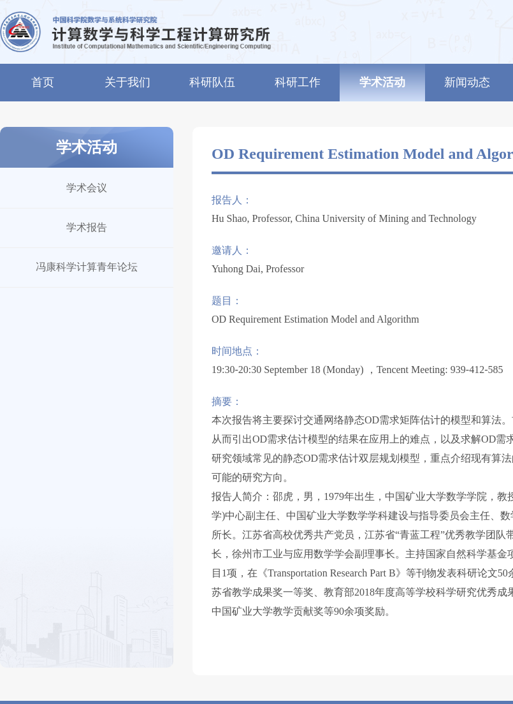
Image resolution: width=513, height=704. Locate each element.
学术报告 (86, 227)
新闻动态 (467, 82)
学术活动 (382, 82)
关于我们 (127, 82)
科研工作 (298, 82)
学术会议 (86, 187)
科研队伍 (212, 82)
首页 (42, 82)
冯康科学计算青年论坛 (87, 266)
